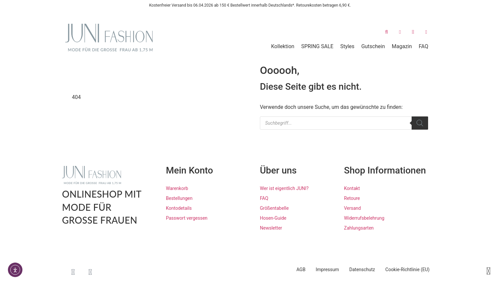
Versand (352, 208)
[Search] (420, 123)
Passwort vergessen (186, 218)
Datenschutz (358, 269)
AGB (290, 269)
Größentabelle (274, 208)
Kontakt (352, 188)
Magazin (402, 46)
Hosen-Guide (273, 218)
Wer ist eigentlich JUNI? (284, 188)
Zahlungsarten (359, 228)
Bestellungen (179, 198)
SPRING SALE (317, 46)
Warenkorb (177, 188)
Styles (347, 46)
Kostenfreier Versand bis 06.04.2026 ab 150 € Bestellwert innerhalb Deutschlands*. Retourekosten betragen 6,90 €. (250, 5)
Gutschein (373, 46)
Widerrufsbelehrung (364, 218)
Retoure (352, 198)
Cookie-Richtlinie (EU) (406, 269)
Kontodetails (179, 208)
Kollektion (282, 46)
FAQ (423, 46)
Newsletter (271, 228)
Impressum (319, 269)
